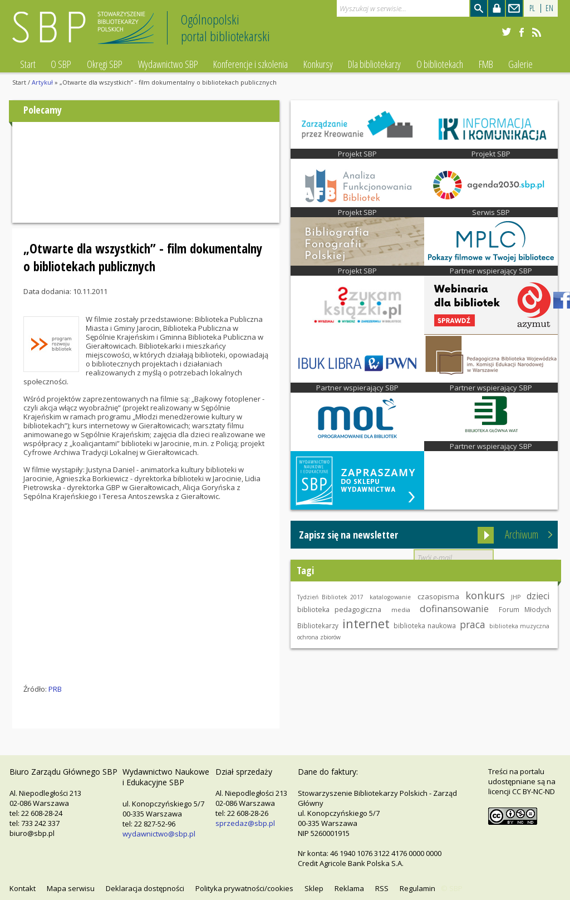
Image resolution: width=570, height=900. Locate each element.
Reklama (349, 888)
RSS (382, 888)
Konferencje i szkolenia (250, 64)
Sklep (313, 888)
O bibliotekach (439, 64)
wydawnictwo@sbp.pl (158, 834)
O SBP (61, 64)
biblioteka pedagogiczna (339, 609)
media (400, 609)
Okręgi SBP (104, 64)
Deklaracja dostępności (145, 888)
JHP (515, 597)
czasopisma (438, 596)
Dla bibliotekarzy (374, 64)
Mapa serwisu (71, 888)
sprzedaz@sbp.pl (245, 823)
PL (532, 8)
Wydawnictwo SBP (168, 64)
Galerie (520, 64)
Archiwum (521, 534)
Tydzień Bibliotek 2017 (330, 597)
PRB (55, 689)
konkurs (485, 595)
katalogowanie (390, 597)
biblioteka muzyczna (519, 626)
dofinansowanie (454, 608)
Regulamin (417, 888)
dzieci (538, 596)
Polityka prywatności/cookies (244, 888)
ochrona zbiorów (319, 637)
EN (549, 8)
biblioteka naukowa (425, 625)
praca (472, 624)
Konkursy (318, 64)
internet (366, 623)
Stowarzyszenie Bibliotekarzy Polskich (86, 32)
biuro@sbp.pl (32, 833)
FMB (486, 64)
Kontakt (22, 888)
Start (28, 64)
